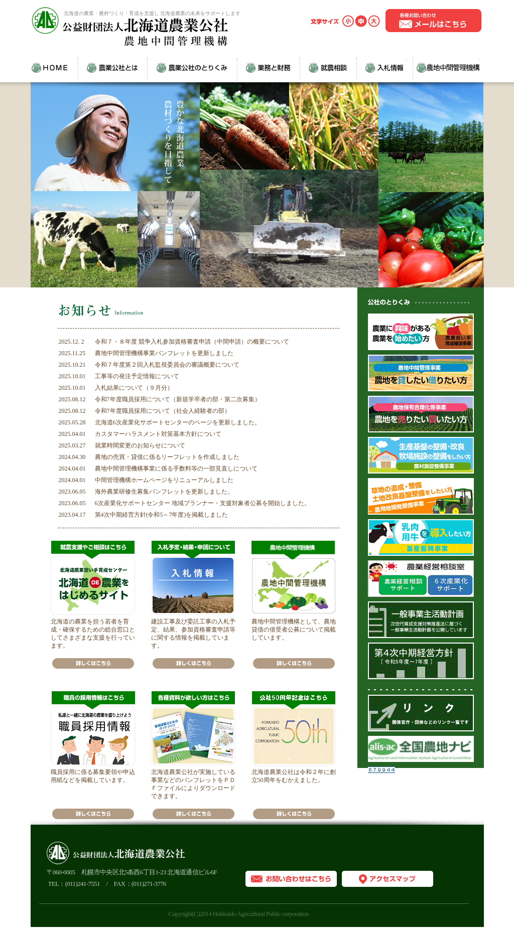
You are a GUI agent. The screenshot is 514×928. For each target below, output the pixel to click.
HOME (54, 67)
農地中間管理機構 (443, 67)
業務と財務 (268, 67)
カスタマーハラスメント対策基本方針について (158, 433)
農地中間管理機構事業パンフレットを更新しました (164, 353)
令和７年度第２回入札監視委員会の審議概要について (167, 364)
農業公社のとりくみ (192, 67)
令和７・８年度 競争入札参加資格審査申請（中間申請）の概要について (192, 341)
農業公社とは (112, 67)
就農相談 (328, 67)
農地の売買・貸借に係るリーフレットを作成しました (167, 456)
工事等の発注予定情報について (137, 376)
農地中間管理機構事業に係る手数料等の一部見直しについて (176, 468)
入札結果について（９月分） (134, 387)
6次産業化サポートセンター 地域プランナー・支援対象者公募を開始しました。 (202, 503)
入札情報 (381, 67)
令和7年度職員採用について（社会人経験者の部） (162, 410)
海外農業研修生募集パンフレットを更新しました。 (164, 491)
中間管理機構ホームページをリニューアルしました (164, 480)
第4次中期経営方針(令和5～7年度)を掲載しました (161, 514)
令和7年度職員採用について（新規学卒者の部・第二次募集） (178, 399)
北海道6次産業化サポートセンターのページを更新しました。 (178, 422)
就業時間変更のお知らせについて (140, 445)
